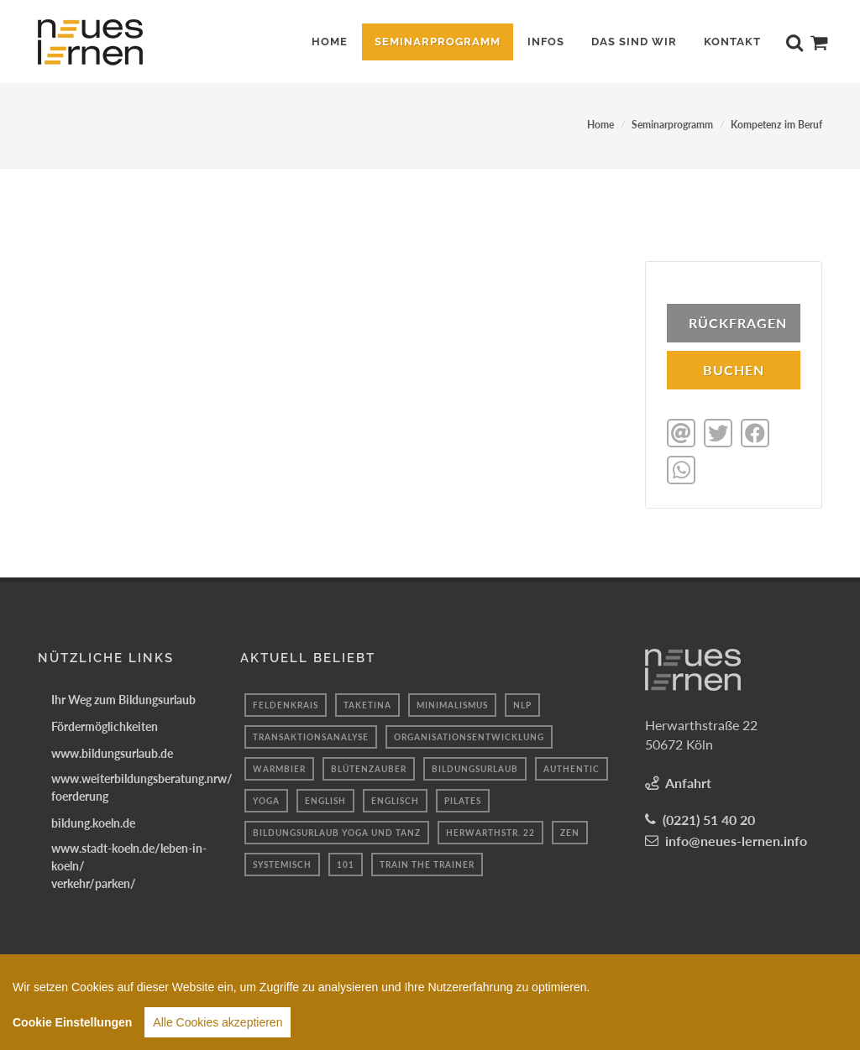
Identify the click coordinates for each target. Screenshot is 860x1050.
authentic (571, 767)
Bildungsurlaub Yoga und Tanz (337, 831)
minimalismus (452, 703)
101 (345, 863)
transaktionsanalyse (311, 735)
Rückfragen (738, 323)
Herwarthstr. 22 (490, 831)
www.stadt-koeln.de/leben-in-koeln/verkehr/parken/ (129, 864)
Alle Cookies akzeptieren (217, 1027)
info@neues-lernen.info (736, 839)
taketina (367, 703)
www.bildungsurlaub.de (112, 751)
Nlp (522, 703)
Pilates (462, 799)
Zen (569, 831)
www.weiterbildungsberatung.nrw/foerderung (142, 786)
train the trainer (427, 863)
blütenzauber (368, 767)
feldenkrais (285, 703)
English (325, 799)
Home (600, 124)
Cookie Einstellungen (72, 1027)
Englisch (395, 799)
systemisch (282, 863)
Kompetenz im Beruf (776, 124)
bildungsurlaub (475, 767)
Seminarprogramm (672, 124)
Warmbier (279, 767)
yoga (266, 799)
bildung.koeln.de (93, 821)
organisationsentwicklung (469, 735)
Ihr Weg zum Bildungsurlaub (123, 698)
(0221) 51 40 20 (709, 818)
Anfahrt (688, 781)
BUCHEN (733, 370)
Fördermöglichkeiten (104, 725)
